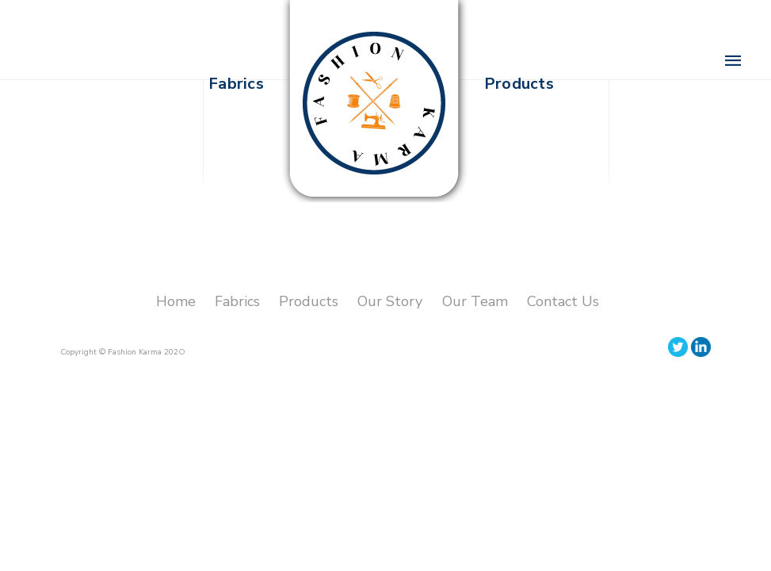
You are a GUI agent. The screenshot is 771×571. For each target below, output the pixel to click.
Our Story (391, 301)
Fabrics (237, 301)
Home (176, 301)
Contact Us (563, 301)
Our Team (475, 301)
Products (308, 301)
